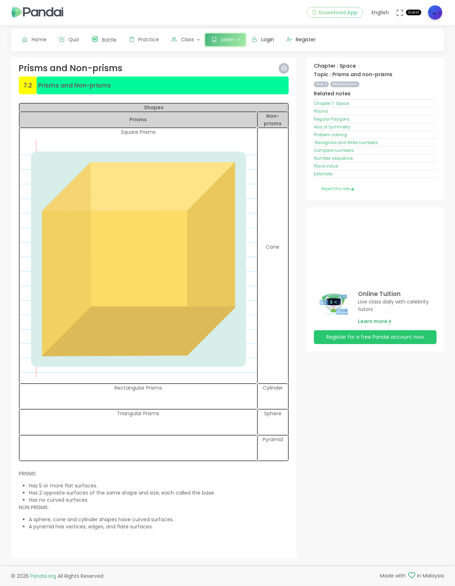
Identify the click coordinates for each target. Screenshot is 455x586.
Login (263, 39)
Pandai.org (43, 577)
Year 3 (321, 86)
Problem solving (330, 136)
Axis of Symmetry (332, 129)
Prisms (321, 113)
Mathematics (344, 86)
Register (301, 39)
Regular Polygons (332, 121)
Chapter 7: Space (331, 105)
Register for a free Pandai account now (375, 339)
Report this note (337, 191)
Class (182, 39)
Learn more (375, 323)
